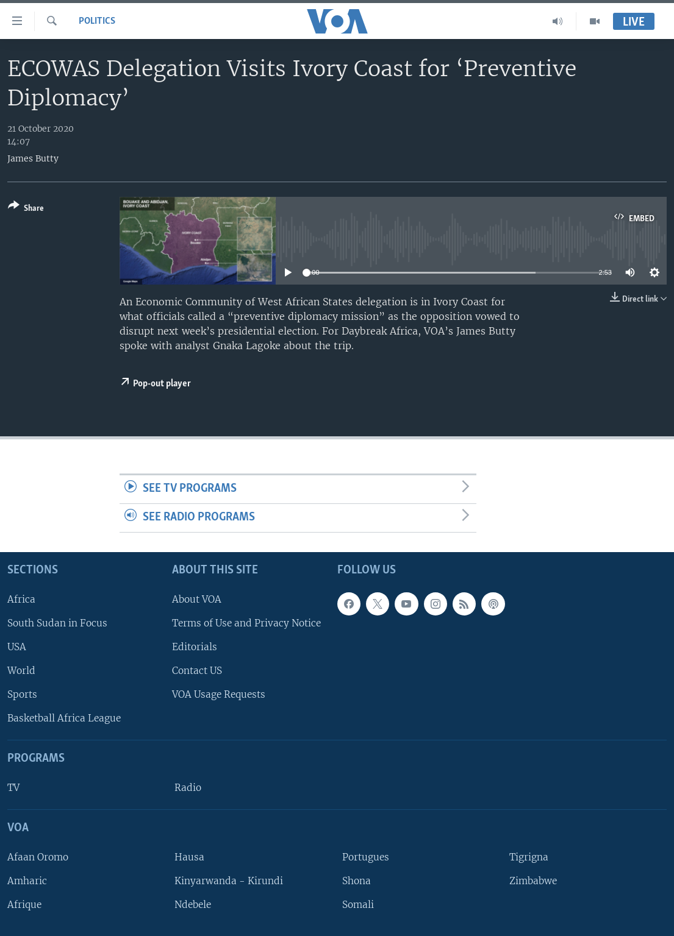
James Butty (33, 158)
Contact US (197, 670)
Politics (97, 21)
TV (13, 787)
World (21, 670)
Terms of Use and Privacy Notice (246, 623)
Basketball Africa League (64, 718)
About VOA (196, 598)
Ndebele (192, 904)
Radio (187, 787)
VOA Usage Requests (218, 694)
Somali (358, 904)
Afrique (24, 904)
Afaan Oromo (37, 857)
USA (16, 647)
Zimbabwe (533, 881)
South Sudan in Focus (57, 623)
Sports (22, 694)
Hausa (189, 857)
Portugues (365, 857)
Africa (21, 598)
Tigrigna (528, 857)
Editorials (194, 647)
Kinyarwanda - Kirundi (228, 881)
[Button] (26, 209)
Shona (356, 881)
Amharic (27, 881)
